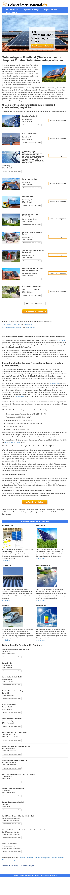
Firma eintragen (11, 12)
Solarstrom (18, 327)
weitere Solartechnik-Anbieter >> (35, 303)
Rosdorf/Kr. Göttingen (33, 857)
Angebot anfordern (50, 10)
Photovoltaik (17, 324)
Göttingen (22, 857)
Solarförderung (7, 324)
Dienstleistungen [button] (12, 10)
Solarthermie (28, 324)
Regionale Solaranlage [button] (31, 10)
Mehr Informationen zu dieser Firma (32, 125)
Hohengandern (45, 857)
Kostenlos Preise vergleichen (58, 120)
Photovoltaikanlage (8, 327)
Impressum (44, 875)
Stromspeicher (30, 327)
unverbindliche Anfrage (12, 442)
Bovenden (61, 857)
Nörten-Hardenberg (8, 860)
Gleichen (54, 857)
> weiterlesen (6, 560)
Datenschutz (53, 875)
